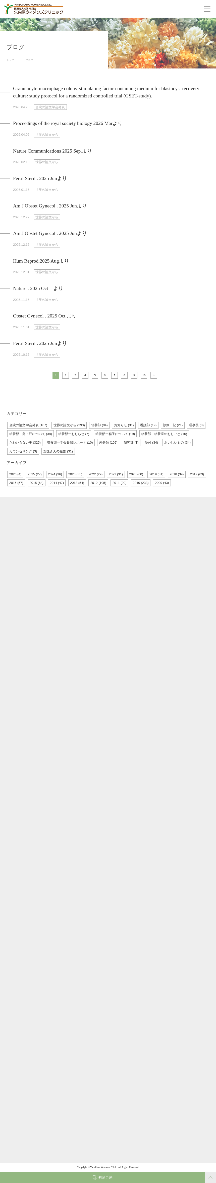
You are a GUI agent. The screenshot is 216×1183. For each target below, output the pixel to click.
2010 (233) (141, 483)
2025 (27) (35, 474)
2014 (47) (57, 483)
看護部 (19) (148, 425)
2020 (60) (136, 474)
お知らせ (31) (124, 425)
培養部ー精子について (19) (115, 434)
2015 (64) (37, 483)
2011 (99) (120, 483)
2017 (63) (197, 474)
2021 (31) (116, 474)
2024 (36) (55, 474)
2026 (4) (15, 474)
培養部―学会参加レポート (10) (70, 442)
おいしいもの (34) (177, 442)
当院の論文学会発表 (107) (28, 425)
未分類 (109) (108, 442)
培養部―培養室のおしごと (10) (164, 434)
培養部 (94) (99, 425)
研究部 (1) (131, 442)
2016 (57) (16, 483)
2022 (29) (96, 474)
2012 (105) (98, 483)
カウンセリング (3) (23, 451)
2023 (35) (75, 474)
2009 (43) (162, 483)
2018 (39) (177, 474)
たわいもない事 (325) (25, 442)
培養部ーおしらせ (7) (73, 434)
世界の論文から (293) (69, 425)
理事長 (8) (196, 425)
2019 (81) (156, 474)
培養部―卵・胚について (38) (30, 434)
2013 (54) (77, 483)
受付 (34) (151, 442)
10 (144, 375)
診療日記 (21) (173, 425)
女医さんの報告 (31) (58, 451)
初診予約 (105, 1177)
